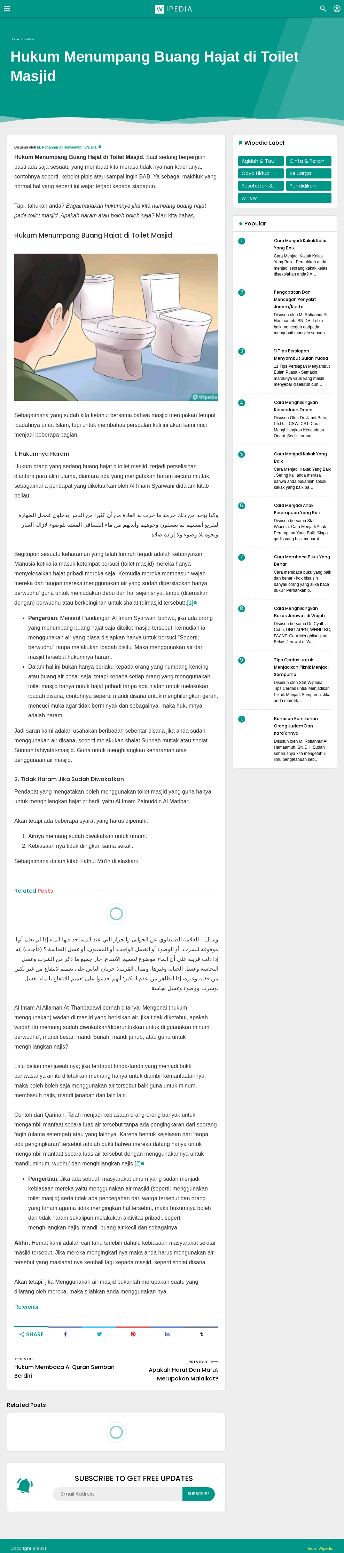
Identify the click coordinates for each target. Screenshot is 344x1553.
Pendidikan (303, 185)
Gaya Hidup (255, 173)
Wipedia (175, 8)
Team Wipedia (318, 1543)
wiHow (249, 197)
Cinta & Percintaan (311, 161)
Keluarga (300, 173)
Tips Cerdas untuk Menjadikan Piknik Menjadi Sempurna (297, 681)
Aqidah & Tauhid (262, 161)
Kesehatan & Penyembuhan (263, 185)
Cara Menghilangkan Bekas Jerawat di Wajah (300, 623)
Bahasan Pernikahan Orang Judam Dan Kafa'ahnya (300, 740)
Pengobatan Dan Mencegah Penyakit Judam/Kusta (298, 299)
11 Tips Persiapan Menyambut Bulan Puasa (297, 358)
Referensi (26, 1307)
